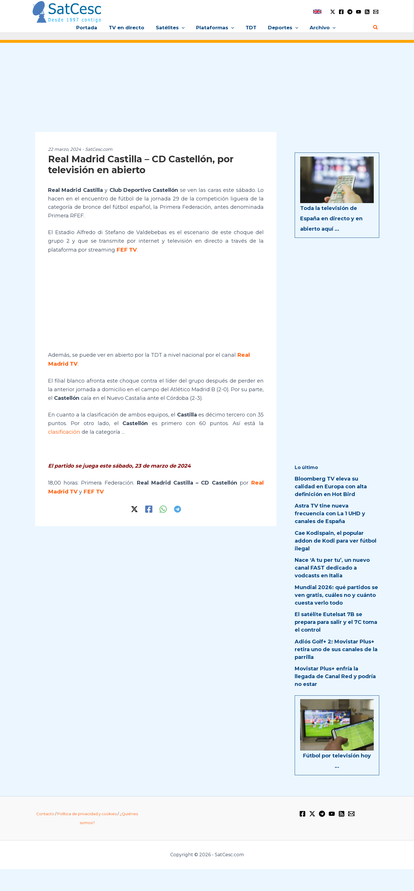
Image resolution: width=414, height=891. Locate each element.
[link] (317, 11)
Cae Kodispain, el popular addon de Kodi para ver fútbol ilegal (335, 541)
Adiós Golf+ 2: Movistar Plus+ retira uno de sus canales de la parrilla (336, 649)
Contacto (45, 813)
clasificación (64, 431)
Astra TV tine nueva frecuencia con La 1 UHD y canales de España (330, 513)
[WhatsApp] (163, 507)
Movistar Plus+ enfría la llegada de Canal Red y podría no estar (335, 676)
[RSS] (367, 11)
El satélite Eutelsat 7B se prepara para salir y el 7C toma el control (336, 622)
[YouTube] (358, 11)
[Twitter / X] (332, 11)
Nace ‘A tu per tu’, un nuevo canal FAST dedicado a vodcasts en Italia (332, 568)
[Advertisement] (206, 91)
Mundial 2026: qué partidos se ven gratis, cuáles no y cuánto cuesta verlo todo (336, 595)
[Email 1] (375, 11)
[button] (183, 27)
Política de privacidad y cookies (87, 813)
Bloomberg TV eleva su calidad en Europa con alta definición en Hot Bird (331, 486)
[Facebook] (341, 11)
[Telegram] (349, 11)
